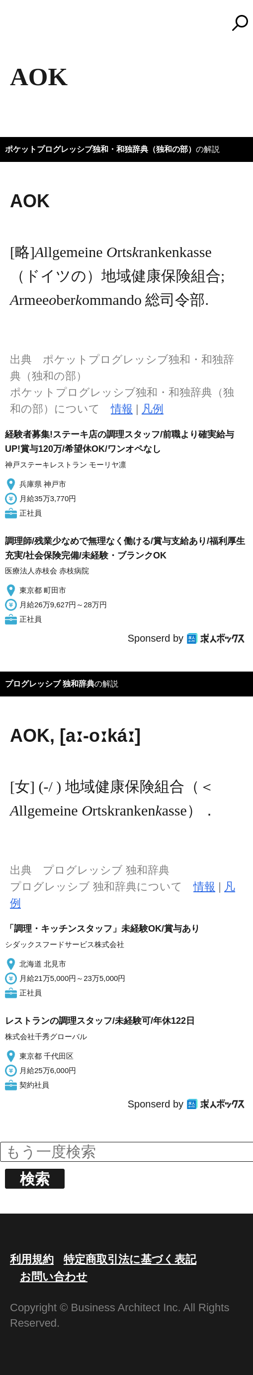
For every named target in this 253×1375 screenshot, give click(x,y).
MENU (25, 27)
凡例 (153, 409)
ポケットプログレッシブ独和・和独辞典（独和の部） (100, 149)
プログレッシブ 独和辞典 (49, 684)
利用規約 (32, 1259)
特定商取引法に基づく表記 (130, 1259)
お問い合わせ (53, 1276)
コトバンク (131, 23)
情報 (122, 409)
